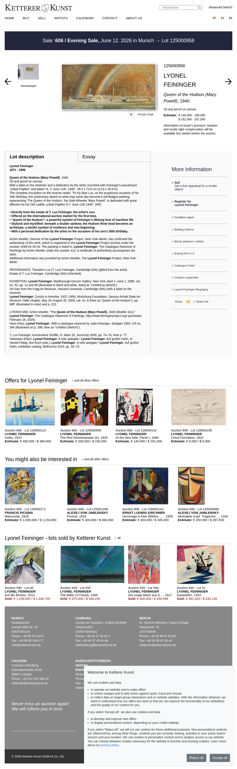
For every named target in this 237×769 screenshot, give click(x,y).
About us (134, 18)
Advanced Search (220, 7)
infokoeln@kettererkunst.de (30, 683)
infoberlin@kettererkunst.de (157, 645)
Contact (109, 18)
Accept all (219, 758)
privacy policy (110, 745)
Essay (88, 156)
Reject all (196, 758)
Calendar (85, 18)
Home (9, 18)
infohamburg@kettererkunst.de (95, 645)
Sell (42, 18)
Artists (61, 18)
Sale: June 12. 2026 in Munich (99, 40)
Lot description (27, 156)
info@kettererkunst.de (26, 645)
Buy (26, 18)
